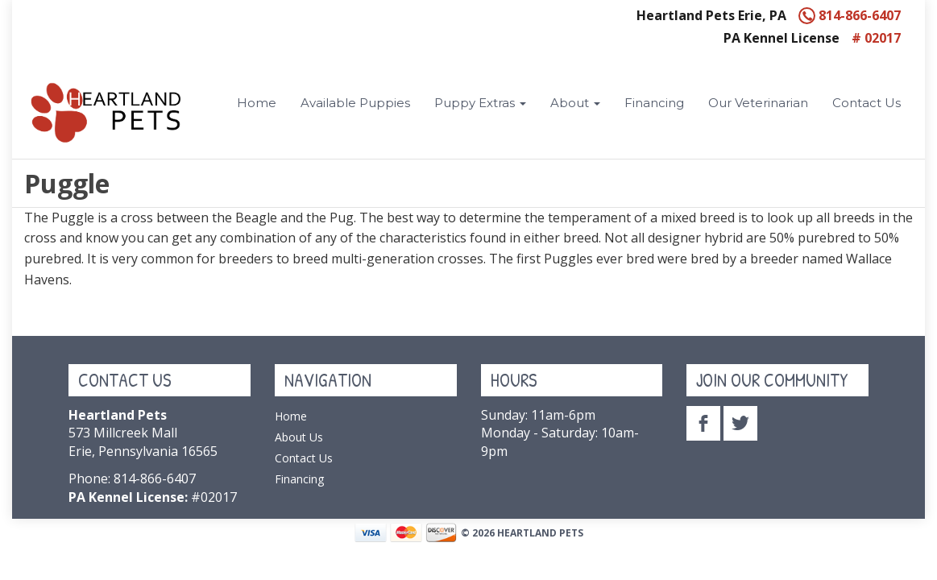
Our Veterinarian (758, 102)
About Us (299, 437)
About (575, 102)
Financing (654, 102)
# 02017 (876, 38)
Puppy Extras (480, 102)
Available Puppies (355, 102)
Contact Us (866, 102)
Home (256, 102)
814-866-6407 (849, 15)
